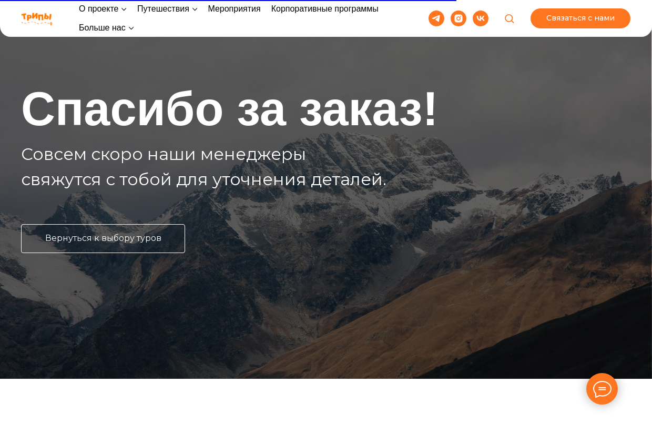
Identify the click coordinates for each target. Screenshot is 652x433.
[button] (509, 18)
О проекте (98, 9)
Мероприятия (234, 9)
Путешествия (163, 9)
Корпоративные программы (325, 9)
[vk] (480, 18)
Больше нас (102, 28)
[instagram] (458, 18)
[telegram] (436, 18)
